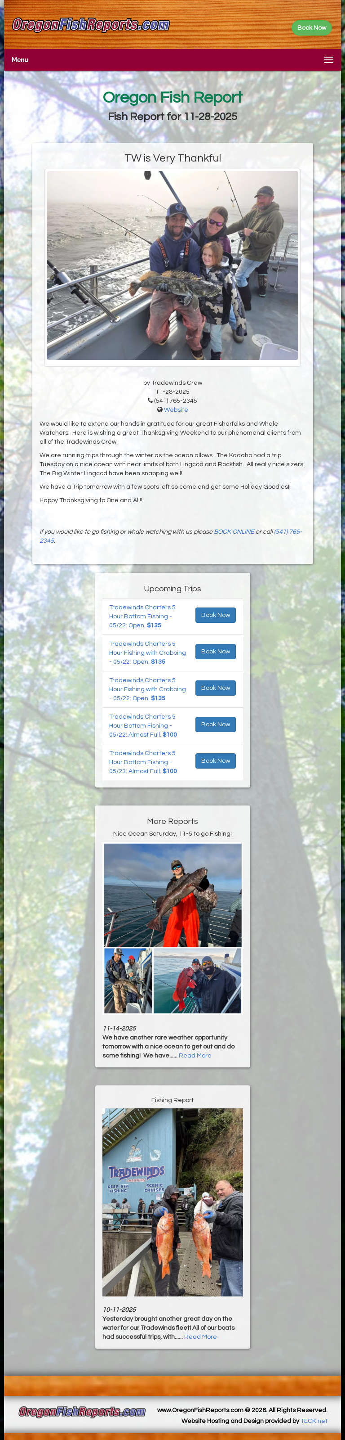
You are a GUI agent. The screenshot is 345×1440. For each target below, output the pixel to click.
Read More (195, 1056)
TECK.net (314, 1421)
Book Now (215, 615)
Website (176, 410)
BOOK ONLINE (234, 532)
